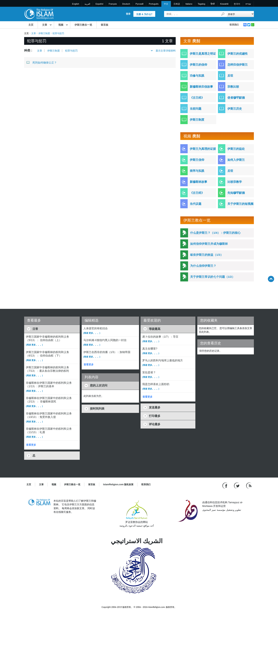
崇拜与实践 (197, 170)
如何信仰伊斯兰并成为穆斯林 (209, 243)
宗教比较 (233, 86)
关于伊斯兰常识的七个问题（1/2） (212, 276)
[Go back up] (271, 279)
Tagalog (201, 4)
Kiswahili (224, 4)
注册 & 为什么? (144, 14)
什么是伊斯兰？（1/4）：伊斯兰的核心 (215, 232)
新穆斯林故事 (198, 181)
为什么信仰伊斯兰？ (203, 265)
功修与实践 (197, 75)
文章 (44, 24)
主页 (30, 24)
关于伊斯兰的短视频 (240, 203)
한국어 (237, 4)
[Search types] (240, 14)
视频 (60, 24)
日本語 (177, 4)
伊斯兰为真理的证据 (203, 148)
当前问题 (195, 108)
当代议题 (195, 203)
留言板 (104, 24)
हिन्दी (213, 4)
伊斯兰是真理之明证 (203, 53)
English (75, 4)
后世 (230, 75)
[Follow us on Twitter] (237, 485)
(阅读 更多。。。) (34, 345)
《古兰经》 (197, 97)
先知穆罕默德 (236, 192)
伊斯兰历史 (234, 108)
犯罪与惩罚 (71, 50)
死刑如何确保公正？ (41, 62)
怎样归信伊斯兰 (237, 64)
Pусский (139, 4)
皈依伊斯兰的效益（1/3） (206, 254)
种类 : (28, 50)
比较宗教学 (234, 181)
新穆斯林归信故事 (201, 86)
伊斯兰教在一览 (83, 24)
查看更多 (31, 444)
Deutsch (126, 4)
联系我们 (234, 24)
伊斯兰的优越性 (237, 53)
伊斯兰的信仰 (198, 64)
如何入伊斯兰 (236, 159)
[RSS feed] (249, 485)
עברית (248, 4)
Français (113, 4)
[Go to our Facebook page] (225, 485)
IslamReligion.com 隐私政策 (118, 484)
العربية (87, 4)
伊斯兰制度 (44, 33)
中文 (166, 4)
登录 (128, 14)
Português (153, 4)
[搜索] (223, 14)
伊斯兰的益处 (236, 148)
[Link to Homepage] (38, 13)
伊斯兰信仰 (197, 159)
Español (99, 4)
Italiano (189, 4)
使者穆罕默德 (236, 97)
